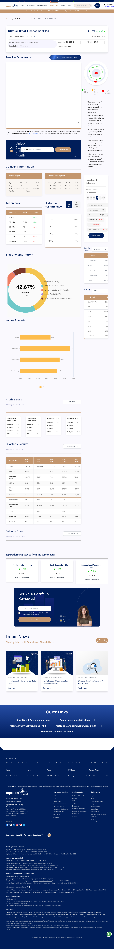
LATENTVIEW (92, 261)
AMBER (90, 326)
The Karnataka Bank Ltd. (22, 565)
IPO (44, 11)
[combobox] (24, 149)
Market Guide (95, 822)
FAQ (54, 796)
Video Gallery (95, 809)
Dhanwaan (75, 806)
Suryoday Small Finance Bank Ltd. (92, 566)
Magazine (94, 804)
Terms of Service (58, 806)
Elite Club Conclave (97, 801)
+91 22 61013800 (12, 798)
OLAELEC (91, 265)
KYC (54, 798)
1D (88, 197)
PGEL (89, 312)
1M (94, 197)
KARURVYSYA (92, 302)
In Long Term (69, 204)
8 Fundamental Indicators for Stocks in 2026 (21, 682)
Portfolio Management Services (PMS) (76, 725)
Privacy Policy (45, 612)
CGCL (89, 316)
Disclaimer (28, 614)
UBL (89, 307)
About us (56, 817)
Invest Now (96, 235)
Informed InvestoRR (78, 809)
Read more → (11, 688)
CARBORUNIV (92, 275)
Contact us (56, 814)
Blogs (69, 5)
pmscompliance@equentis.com (42, 881)
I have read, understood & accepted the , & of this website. (33, 613)
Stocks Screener (36, 11)
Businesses (31, 5)
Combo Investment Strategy (75, 720)
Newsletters (95, 812)
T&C (23, 614)
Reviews (93, 819)
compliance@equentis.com (41, 867)
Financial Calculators (52, 11)
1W (91, 197)
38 (21, 798)
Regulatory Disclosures (60, 809)
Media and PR (95, 806)
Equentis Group (42, 5)
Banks (35, 36)
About (23, 5)
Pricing (63, 5)
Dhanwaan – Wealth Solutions (57, 731)
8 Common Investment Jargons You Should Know (91, 682)
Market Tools (54, 5)
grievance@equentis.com (38, 869)
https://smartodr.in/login (54, 905)
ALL (7, 763)
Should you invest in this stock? (65, 57)
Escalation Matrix (58, 812)
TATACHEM (91, 270)
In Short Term (76, 204)
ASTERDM (91, 336)
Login (97, 5)
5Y (100, 197)
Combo (74, 803)
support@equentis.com (13, 801)
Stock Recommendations (76, 11)
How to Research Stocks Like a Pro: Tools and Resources (55, 682)
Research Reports (25, 11)
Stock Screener (33, 133)
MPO (73, 801)
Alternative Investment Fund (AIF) (28, 725)
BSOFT (90, 280)
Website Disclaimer (59, 804)
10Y (103, 197)
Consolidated (72, 402)
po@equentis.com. (35, 865)
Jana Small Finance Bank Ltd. (57, 565)
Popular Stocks (64, 11)
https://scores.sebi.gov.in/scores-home (26, 905)
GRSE (89, 331)
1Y (97, 197)
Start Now (34, 619)
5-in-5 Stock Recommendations (33, 720)
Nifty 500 (100, 249)
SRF (89, 321)
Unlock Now (63, 150)
